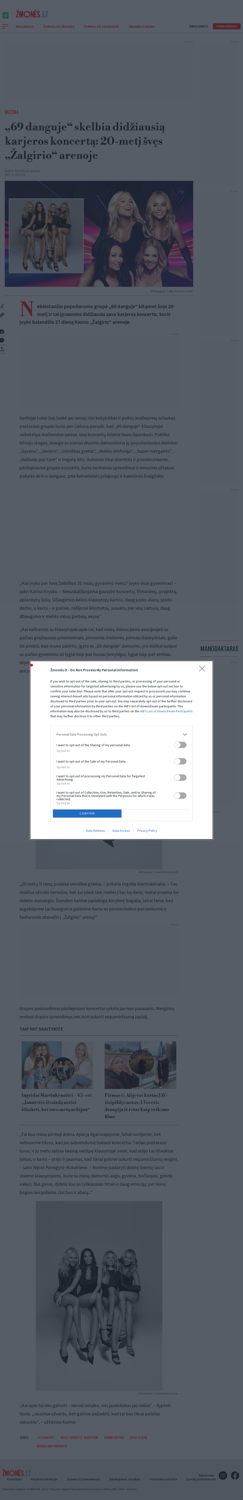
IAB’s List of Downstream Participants (166, 711)
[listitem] (121, 734)
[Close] (203, 670)
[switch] (180, 745)
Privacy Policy (147, 830)
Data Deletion (95, 830)
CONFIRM (87, 813)
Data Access (121, 830)
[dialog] (121, 750)
